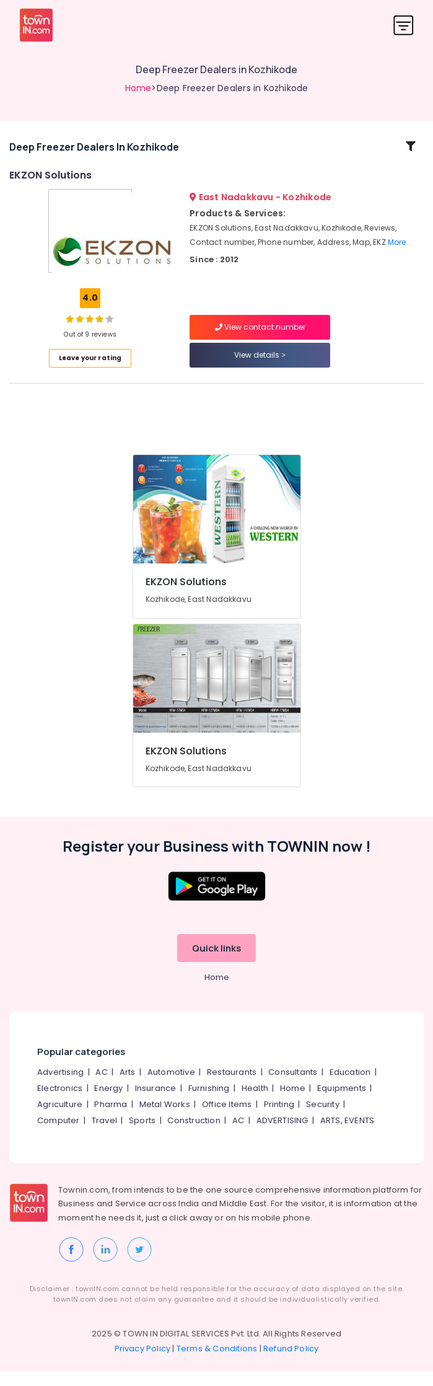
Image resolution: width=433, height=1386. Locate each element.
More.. (399, 249)
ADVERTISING (282, 1135)
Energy (108, 1102)
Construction (193, 1135)
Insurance (156, 1102)
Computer (58, 1135)
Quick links (216, 962)
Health (255, 1102)
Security (322, 1118)
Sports (142, 1135)
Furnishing (209, 1102)
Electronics (59, 1102)
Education (350, 1086)
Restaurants (231, 1086)
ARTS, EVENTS (347, 1135)
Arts (128, 1086)
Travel (104, 1135)
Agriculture (59, 1118)
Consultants (292, 1086)
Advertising (60, 1086)
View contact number (260, 334)
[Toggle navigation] (403, 25)
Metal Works (164, 1118)
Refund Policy (291, 1363)
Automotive (171, 1086)
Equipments (341, 1102)
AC (101, 1086)
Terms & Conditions (217, 1363)
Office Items (226, 1118)
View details (260, 362)
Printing (279, 1118)
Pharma (110, 1118)
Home (138, 88)
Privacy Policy (143, 1363)
